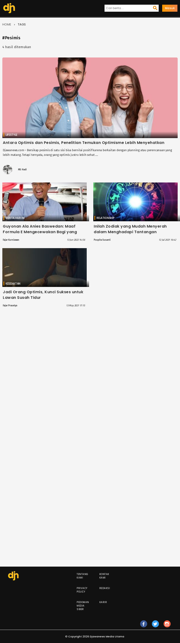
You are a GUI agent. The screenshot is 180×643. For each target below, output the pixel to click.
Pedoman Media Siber (83, 605)
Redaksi (104, 588)
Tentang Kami (82, 575)
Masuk (170, 8)
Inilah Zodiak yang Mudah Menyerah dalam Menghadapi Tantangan (130, 229)
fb (143, 626)
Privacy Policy (82, 589)
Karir (103, 602)
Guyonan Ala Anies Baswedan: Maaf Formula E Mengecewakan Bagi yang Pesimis (40, 232)
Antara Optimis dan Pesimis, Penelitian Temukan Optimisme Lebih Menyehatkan (83, 142)
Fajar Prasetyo (10, 305)
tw (155, 626)
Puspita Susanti (102, 240)
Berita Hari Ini (15, 218)
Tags (22, 24)
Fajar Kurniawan (11, 240)
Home (6, 24)
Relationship (105, 218)
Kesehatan (13, 284)
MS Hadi (22, 169)
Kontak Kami (104, 575)
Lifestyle (11, 135)
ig (167, 626)
